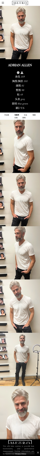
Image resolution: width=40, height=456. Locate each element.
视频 (34, 115)
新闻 (24, 117)
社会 (25, 115)
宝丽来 (16, 115)
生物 (16, 117)
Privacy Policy (20, 453)
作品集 (6, 115)
